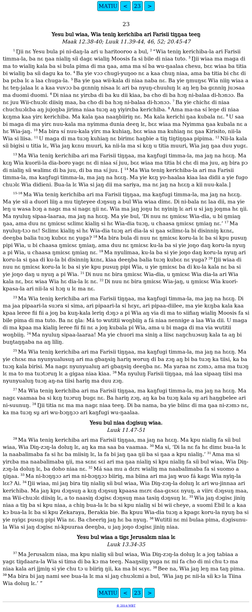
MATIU (108, 6)
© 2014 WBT (126, 605)
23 (137, 6)
